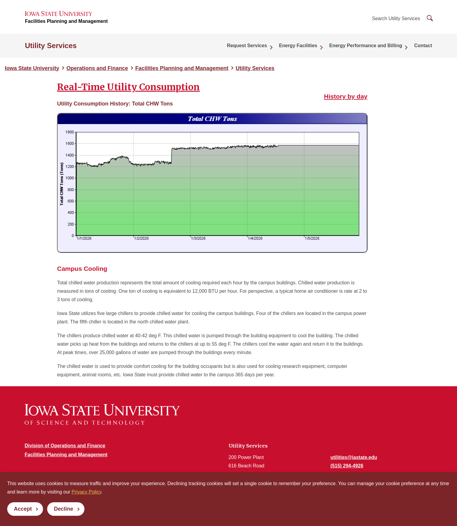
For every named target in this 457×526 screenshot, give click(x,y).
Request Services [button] (247, 45)
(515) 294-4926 (347, 465)
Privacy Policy (86, 491)
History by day (345, 96)
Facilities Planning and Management (66, 21)
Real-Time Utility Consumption (128, 87)
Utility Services (51, 45)
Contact (423, 45)
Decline (63, 509)
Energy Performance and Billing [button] (365, 45)
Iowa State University (32, 68)
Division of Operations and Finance (65, 445)
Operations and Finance (97, 68)
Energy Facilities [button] (298, 45)
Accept (23, 509)
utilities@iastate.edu (354, 457)
